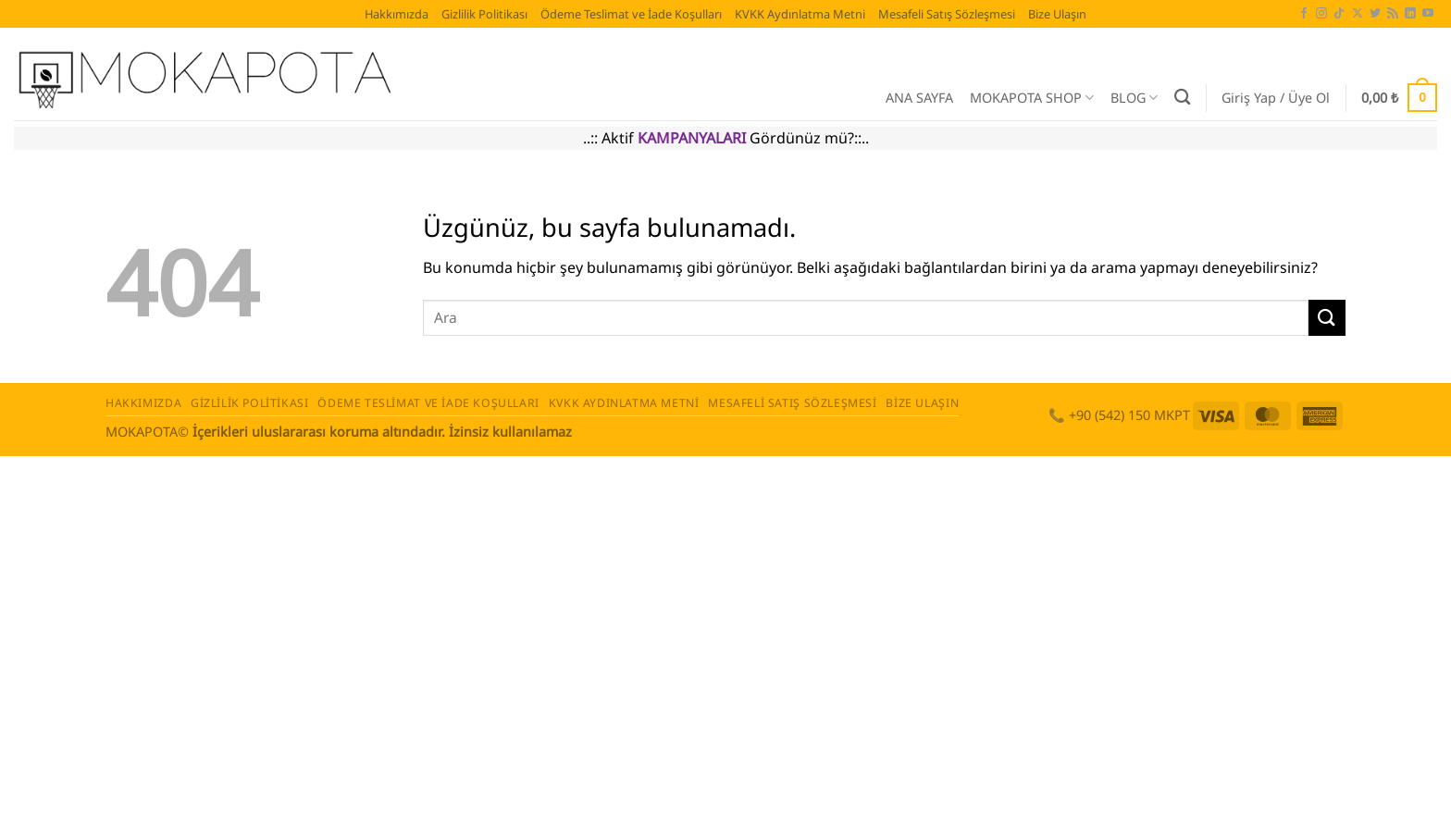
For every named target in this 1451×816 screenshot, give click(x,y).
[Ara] (1182, 98)
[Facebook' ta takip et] (1303, 13)
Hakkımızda (396, 14)
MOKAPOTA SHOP (1032, 98)
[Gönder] (1327, 318)
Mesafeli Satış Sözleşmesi (946, 14)
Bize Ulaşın (1057, 14)
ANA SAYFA (919, 97)
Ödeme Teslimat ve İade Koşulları (631, 14)
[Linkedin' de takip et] (1410, 13)
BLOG (1134, 98)
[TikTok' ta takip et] (1339, 13)
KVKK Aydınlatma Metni (800, 14)
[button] (1276, 98)
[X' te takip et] (1357, 13)
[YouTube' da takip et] (1427, 13)
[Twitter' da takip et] (1375, 13)
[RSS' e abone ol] (1392, 13)
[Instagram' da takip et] (1321, 13)
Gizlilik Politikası (484, 14)
